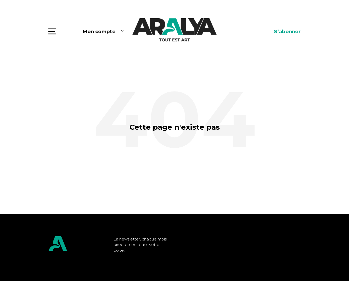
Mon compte (99, 31)
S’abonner (287, 31)
